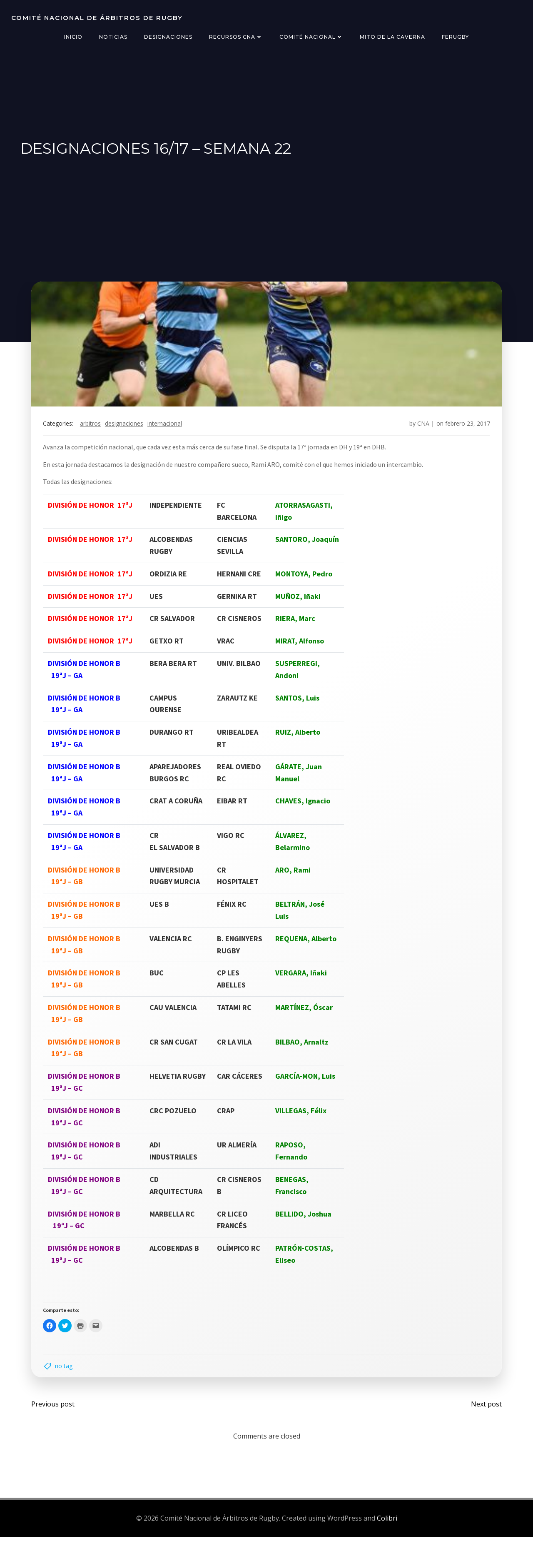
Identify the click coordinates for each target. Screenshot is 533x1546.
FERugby (455, 37)
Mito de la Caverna (392, 37)
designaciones (126, 429)
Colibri (387, 1527)
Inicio (73, 37)
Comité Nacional (311, 37)
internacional (167, 429)
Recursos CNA (236, 37)
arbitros (92, 429)
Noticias (113, 37)
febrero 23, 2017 (465, 429)
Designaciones (168, 37)
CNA (421, 429)
